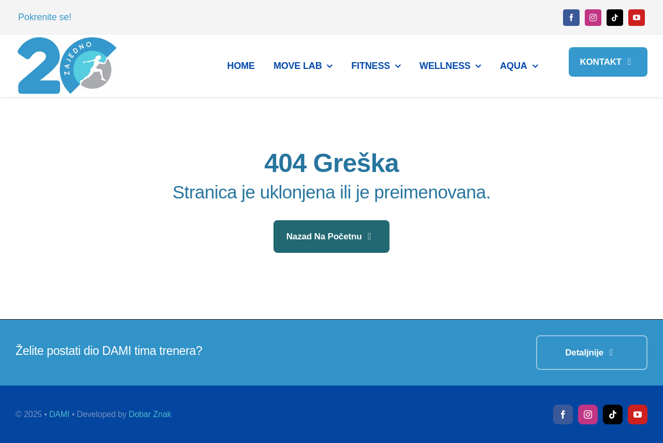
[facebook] (571, 17)
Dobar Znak (149, 414)
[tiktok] (615, 17)
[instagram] (593, 17)
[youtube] (636, 17)
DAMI (59, 414)
